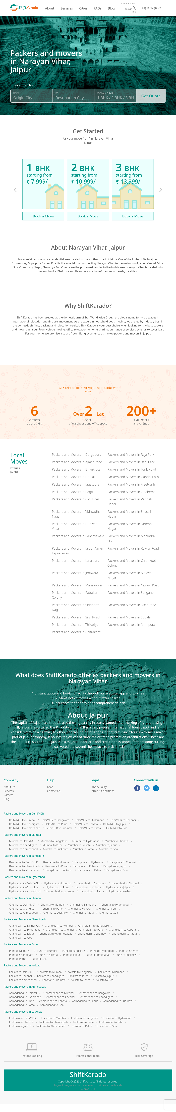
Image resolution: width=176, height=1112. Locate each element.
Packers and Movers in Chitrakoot (76, 640)
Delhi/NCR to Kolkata (85, 832)
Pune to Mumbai (47, 959)
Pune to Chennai (129, 959)
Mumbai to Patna (83, 857)
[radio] (16, 95)
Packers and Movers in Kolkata (22, 973)
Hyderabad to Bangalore (91, 891)
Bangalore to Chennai (123, 870)
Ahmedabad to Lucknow (117, 1009)
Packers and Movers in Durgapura (76, 462)
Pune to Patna (17, 967)
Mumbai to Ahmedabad (23, 857)
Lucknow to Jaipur (20, 1034)
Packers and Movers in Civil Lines (75, 507)
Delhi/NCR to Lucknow (58, 836)
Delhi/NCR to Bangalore (55, 828)
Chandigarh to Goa (20, 945)
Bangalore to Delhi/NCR (23, 870)
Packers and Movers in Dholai (73, 485)
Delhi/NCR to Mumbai (22, 828)
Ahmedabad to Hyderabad (25, 1005)
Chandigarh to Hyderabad (25, 937)
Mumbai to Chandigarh (23, 853)
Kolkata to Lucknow (53, 988)
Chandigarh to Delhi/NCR (24, 933)
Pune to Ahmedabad (98, 963)
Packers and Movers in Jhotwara (75, 581)
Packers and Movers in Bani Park (130, 470)
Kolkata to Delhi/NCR (21, 980)
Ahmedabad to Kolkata (53, 1009)
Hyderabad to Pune (57, 895)
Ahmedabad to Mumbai (59, 1001)
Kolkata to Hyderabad (111, 980)
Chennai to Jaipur (106, 916)
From (16, 102)
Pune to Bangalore (73, 959)
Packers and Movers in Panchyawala (78, 544)
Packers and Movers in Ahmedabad (25, 994)
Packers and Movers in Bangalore (24, 864)
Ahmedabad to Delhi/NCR (24, 1001)
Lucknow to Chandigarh (53, 1030)
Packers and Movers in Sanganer (131, 600)
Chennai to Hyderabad (115, 912)
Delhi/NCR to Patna (89, 836)
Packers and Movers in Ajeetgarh (131, 492)
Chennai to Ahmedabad (23, 920)
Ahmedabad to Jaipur (85, 1009)
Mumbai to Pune (52, 853)
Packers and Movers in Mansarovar (77, 593)
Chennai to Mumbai (52, 912)
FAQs (97, 8)
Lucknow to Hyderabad (117, 1026)
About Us (9, 795)
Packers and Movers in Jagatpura (75, 492)
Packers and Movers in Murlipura (131, 632)
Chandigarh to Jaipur (21, 941)
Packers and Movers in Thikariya (75, 632)
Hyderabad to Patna (92, 899)
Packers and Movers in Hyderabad (24, 885)
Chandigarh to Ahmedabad (55, 941)
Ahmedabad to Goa (52, 1013)
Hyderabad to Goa (120, 899)
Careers (8, 803)
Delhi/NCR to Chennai (123, 828)
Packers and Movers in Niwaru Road (133, 593)
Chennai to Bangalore (83, 912)
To (56, 102)
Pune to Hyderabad (102, 959)
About (49, 8)
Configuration (105, 102)
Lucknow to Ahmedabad (50, 1034)
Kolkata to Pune (79, 984)
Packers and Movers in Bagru (73, 499)
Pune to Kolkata (48, 963)
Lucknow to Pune (83, 1030)
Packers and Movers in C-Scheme (131, 499)
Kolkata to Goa (104, 988)
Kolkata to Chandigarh (50, 984)
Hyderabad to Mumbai (57, 891)
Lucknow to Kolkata (111, 1030)
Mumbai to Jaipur (106, 853)
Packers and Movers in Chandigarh (25, 927)
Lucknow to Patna (81, 1034)
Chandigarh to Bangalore (93, 933)
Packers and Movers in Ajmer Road (77, 470)
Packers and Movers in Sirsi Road (76, 625)
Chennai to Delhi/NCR (22, 912)
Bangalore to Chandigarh (24, 874)
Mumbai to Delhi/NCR (22, 849)
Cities (83, 8)
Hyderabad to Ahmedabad (25, 899)
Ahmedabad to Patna (22, 1013)
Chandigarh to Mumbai (59, 933)
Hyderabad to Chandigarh (25, 895)
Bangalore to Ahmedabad (24, 878)
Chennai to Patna (83, 920)
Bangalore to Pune (56, 874)
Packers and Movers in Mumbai (23, 842)
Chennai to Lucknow (55, 920)
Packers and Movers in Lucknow (23, 1019)
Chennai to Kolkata (79, 916)
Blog (111, 8)
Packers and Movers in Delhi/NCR (24, 821)
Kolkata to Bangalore (80, 980)
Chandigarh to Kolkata (122, 937)
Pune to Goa (39, 967)
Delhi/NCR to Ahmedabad (24, 836)
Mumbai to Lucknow (55, 857)
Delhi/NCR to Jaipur (114, 832)
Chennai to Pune (52, 916)
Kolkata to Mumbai (51, 980)
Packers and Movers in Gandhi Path (133, 485)
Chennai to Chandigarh (23, 916)
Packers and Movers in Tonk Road (131, 477)
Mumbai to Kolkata (79, 853)
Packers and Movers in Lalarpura (75, 568)
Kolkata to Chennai (20, 984)
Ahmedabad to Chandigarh (96, 1005)
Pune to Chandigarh (21, 963)
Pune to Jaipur (71, 963)
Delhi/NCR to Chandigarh (24, 832)
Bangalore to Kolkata (85, 874)
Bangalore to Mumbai (56, 870)
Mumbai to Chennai (117, 849)
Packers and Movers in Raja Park (130, 462)
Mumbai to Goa (108, 857)
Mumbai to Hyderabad (85, 849)
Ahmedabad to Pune (21, 1009)
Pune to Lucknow (126, 963)
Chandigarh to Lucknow (92, 941)
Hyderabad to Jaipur (118, 895)
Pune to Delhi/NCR (20, 959)
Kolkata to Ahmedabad (23, 988)
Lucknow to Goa (107, 1034)
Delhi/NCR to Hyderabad (89, 828)
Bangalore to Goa (117, 878)
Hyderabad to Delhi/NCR (24, 891)
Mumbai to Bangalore (54, 849)
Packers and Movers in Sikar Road (131, 613)
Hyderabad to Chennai (125, 891)
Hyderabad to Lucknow (60, 899)
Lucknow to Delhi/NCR (22, 1026)
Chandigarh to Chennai (60, 937)
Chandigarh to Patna (124, 941)
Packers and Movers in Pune (21, 952)
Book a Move (43, 224)
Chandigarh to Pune (91, 937)
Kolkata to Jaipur (103, 984)
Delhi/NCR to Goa (116, 836)
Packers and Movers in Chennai (22, 906)
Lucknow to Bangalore (84, 1026)
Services (67, 8)
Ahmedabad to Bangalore (94, 1001)
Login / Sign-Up (151, 8)
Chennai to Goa (108, 920)
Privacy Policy (99, 795)
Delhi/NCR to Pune (56, 832)
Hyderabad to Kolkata (88, 895)
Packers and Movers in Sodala (128, 625)
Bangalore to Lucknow (58, 878)
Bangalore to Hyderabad (89, 870)
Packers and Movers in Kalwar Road (133, 556)
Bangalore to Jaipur (115, 874)
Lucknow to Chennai (21, 1030)
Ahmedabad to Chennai (60, 1005)
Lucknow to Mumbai (53, 1026)
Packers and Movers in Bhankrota (76, 477)
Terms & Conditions (102, 799)
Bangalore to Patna (89, 878)
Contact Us (53, 799)
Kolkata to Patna (80, 988)
